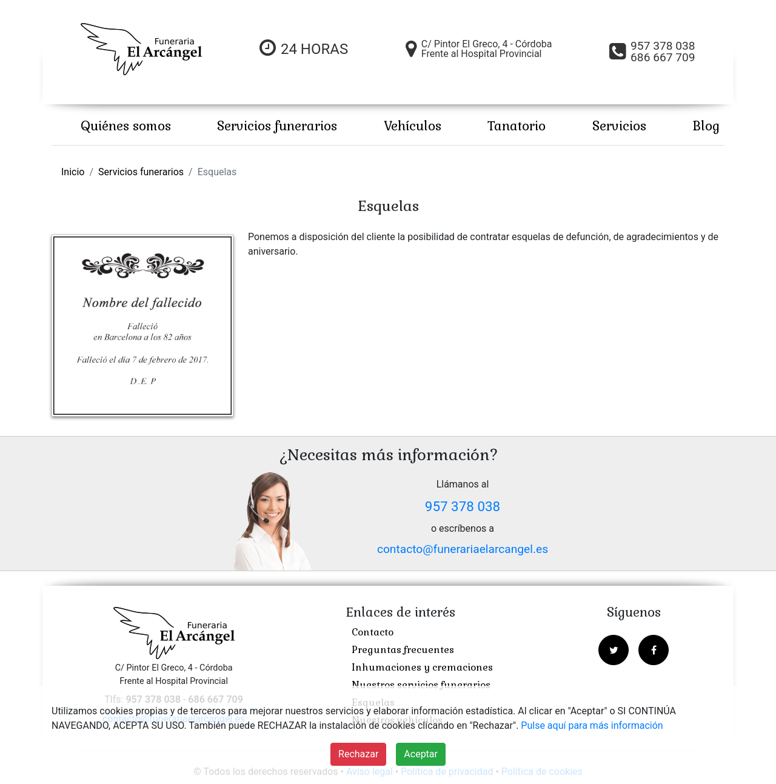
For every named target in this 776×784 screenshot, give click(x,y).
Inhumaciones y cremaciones (422, 667)
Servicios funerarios (277, 126)
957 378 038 (462, 506)
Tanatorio (516, 126)
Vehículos (412, 126)
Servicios (619, 126)
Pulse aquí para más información (592, 725)
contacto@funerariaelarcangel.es (462, 549)
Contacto (372, 632)
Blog (706, 126)
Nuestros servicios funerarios (421, 684)
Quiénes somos (126, 126)
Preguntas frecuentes (403, 649)
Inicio (72, 172)
